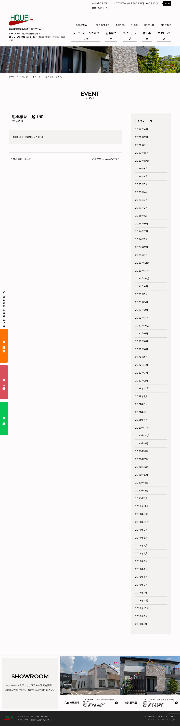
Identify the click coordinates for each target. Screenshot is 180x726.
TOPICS (120, 25)
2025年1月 (141, 215)
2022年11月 (142, 317)
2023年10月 (142, 278)
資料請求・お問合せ (4, 346)
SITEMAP (166, 25)
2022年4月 (141, 364)
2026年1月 (141, 145)
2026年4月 (141, 129)
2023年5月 (141, 294)
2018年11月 (141, 600)
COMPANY (81, 25)
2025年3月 (141, 199)
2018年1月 (141, 624)
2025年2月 (141, 207)
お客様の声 (111, 36)
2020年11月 (142, 427)
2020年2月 (141, 490)
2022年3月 (141, 372)
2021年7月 (141, 396)
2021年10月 (142, 388)
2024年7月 (141, 231)
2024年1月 (141, 255)
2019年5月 (141, 561)
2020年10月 (142, 435)
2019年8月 (141, 537)
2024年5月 (141, 239)
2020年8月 (141, 451)
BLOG (134, 25)
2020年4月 (141, 482)
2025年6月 (141, 176)
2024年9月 (141, 223)
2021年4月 (141, 419)
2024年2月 (141, 247)
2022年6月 (141, 349)
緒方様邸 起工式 (22, 158)
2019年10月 (142, 522)
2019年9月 (141, 529)
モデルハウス (164, 36)
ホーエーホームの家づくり (85, 36)
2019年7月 (141, 545)
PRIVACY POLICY (167, 716)
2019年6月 (141, 553)
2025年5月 (141, 184)
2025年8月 (141, 168)
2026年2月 (141, 137)
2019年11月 (141, 514)
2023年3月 (141, 302)
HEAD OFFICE (101, 25)
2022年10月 (142, 325)
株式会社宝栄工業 (25, 29)
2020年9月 (141, 443)
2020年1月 (141, 498)
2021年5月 (141, 412)
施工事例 (147, 36)
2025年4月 (141, 192)
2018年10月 (142, 608)
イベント (36, 76)
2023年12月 (142, 262)
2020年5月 (141, 474)
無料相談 (4, 418)
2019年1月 (141, 592)
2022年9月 (141, 333)
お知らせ (24, 76)
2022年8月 (141, 341)
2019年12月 (142, 506)
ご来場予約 (4, 382)
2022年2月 (141, 380)
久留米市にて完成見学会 (105, 158)
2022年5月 (141, 357)
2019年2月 (141, 584)
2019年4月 (141, 569)
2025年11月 (142, 152)
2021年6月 (141, 404)
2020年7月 (141, 459)
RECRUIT (149, 25)
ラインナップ (129, 36)
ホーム (12, 76)
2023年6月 (141, 286)
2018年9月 (141, 616)
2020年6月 (141, 466)
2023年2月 (141, 309)
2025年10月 (142, 160)
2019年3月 (141, 576)
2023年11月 (142, 270)
